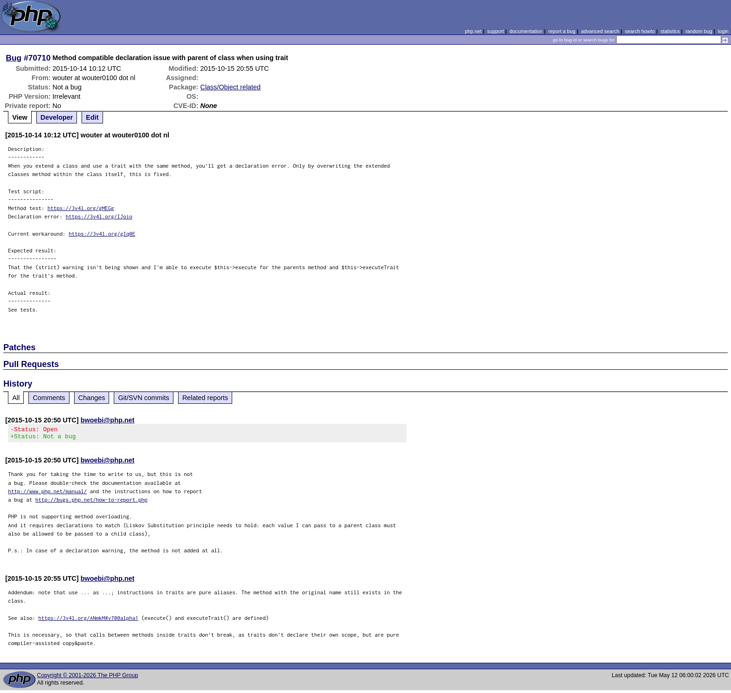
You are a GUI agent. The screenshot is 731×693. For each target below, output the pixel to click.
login (723, 31)
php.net (473, 31)
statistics (670, 31)
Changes (91, 397)
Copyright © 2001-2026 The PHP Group (87, 678)
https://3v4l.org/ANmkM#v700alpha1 (88, 621)
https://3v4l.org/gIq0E (102, 234)
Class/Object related (230, 87)
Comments (49, 397)
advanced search (600, 31)
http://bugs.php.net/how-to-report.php (91, 502)
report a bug (561, 31)
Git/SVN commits (143, 397)
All (16, 397)
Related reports (205, 397)
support (495, 31)
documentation (526, 31)
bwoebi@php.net (108, 420)
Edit (92, 117)
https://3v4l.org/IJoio (99, 216)
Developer (57, 117)
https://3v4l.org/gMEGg (81, 208)
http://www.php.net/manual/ (47, 494)
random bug (698, 31)
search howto (640, 31)
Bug (14, 57)
